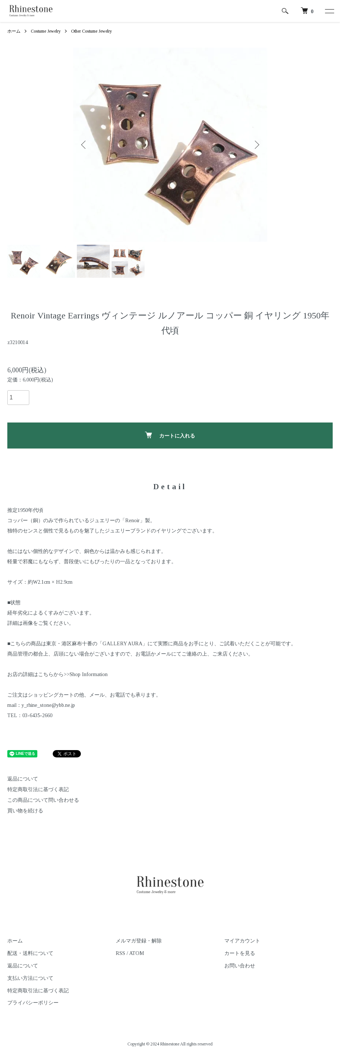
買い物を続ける (25, 810)
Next (256, 144)
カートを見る (239, 953)
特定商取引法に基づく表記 (38, 789)
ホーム (13, 31)
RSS (120, 953)
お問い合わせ (239, 965)
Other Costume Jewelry (91, 31)
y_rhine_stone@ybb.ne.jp (48, 705)
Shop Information (89, 674)
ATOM (136, 953)
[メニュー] (329, 11)
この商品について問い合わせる (43, 800)
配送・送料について (30, 953)
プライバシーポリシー (33, 1003)
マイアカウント (242, 941)
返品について (22, 779)
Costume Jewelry (46, 31)
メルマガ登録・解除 (139, 941)
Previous (84, 144)
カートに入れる (170, 435)
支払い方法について (30, 978)
